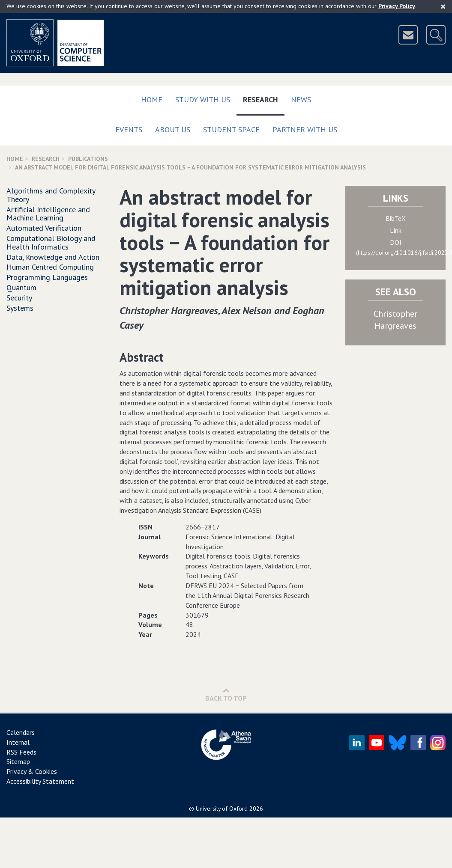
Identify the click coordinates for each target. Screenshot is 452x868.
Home (151, 99)
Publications (88, 159)
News (301, 99)
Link (395, 230)
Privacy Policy (396, 6)
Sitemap (18, 761)
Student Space (231, 129)
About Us (172, 129)
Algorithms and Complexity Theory (50, 195)
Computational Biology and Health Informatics (51, 242)
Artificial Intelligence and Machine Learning (48, 214)
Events (128, 129)
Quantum (21, 287)
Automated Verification (43, 228)
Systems (19, 308)
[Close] (443, 6)
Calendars (20, 732)
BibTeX (396, 218)
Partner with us (304, 129)
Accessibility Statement (40, 781)
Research (263, 97)
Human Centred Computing (50, 267)
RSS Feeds (21, 752)
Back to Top (226, 694)
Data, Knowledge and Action (52, 257)
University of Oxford (222, 808)
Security (19, 298)
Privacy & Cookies (31, 771)
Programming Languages (47, 277)
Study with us (202, 99)
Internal (18, 742)
